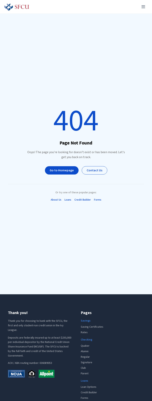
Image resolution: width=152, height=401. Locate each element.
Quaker (85, 346)
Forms (97, 200)
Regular (85, 357)
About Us (56, 200)
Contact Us (94, 170)
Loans (68, 200)
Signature (86, 362)
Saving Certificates (92, 327)
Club (83, 368)
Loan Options (88, 387)
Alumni (84, 351)
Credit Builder (82, 200)
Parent (84, 374)
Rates (84, 332)
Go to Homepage (62, 170)
